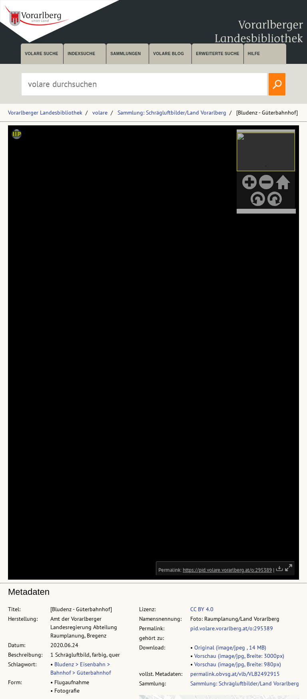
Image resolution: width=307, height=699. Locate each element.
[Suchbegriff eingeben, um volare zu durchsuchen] (144, 84)
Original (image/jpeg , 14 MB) (230, 647)
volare (100, 112)
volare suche (41, 53)
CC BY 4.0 (201, 609)
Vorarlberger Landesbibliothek (45, 112)
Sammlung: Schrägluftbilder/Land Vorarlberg (172, 112)
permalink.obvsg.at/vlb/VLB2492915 (235, 673)
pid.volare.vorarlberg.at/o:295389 (231, 628)
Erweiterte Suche (217, 53)
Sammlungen (125, 53)
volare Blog (168, 53)
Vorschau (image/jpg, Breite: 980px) (237, 664)
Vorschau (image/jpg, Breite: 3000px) (239, 655)
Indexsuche (81, 53)
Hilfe (254, 53)
